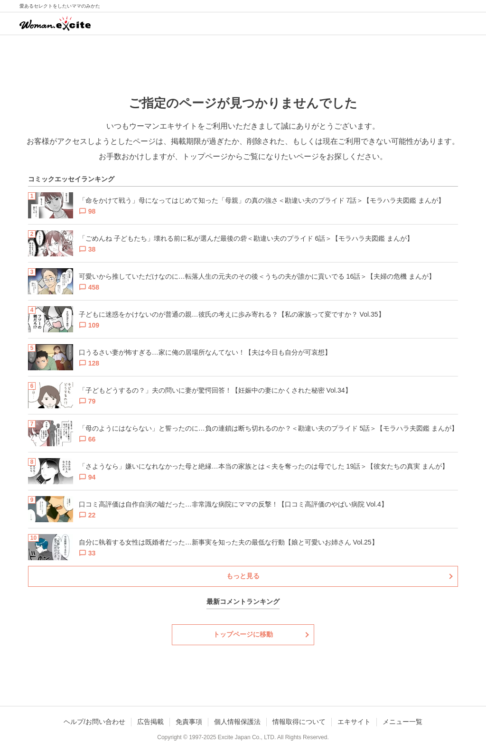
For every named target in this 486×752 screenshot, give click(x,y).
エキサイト (354, 721)
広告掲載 (150, 721)
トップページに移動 (243, 634)
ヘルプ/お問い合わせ (94, 721)
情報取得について (299, 721)
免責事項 (189, 721)
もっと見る (243, 576)
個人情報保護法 (237, 721)
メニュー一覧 (402, 721)
